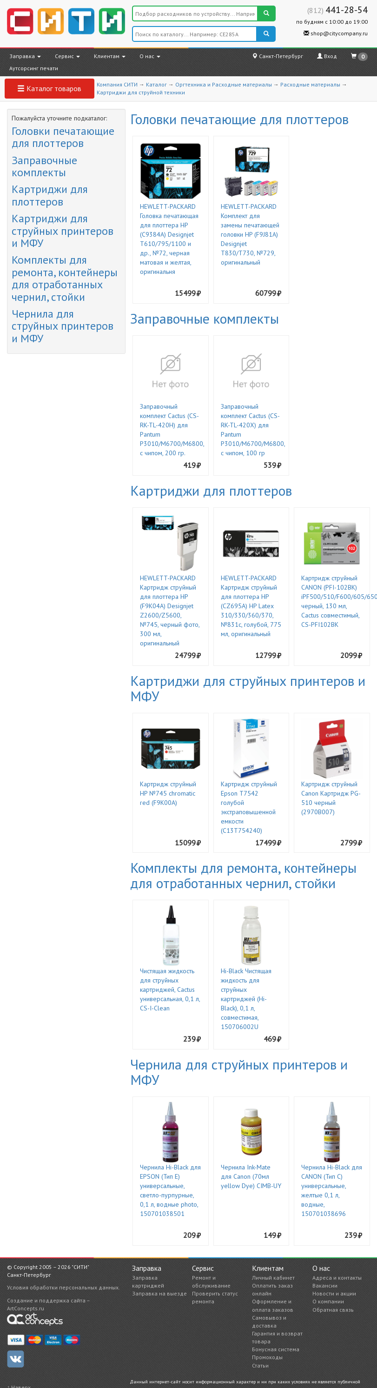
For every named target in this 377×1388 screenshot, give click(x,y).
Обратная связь (333, 1309)
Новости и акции (334, 1293)
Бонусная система (275, 1349)
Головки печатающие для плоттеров (63, 137)
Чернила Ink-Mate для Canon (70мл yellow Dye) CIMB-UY (251, 1176)
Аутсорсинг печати (33, 68)
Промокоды (267, 1357)
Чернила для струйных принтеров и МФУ (62, 325)
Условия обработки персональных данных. (63, 1287)
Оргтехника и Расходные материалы (223, 84)
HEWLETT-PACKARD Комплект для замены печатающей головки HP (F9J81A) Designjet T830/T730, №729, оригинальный (250, 234)
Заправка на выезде (159, 1293)
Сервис (67, 56)
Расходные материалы (310, 84)
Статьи (260, 1365)
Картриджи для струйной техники (141, 92)
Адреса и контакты (337, 1277)
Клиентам (110, 56)
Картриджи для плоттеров (50, 195)
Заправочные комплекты (44, 166)
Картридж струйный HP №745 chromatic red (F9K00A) (168, 793)
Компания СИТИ (117, 84)
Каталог (156, 84)
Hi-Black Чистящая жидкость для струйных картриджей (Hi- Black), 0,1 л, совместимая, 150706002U (246, 999)
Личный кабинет (273, 1277)
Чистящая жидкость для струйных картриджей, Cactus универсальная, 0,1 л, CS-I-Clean (170, 989)
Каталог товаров (49, 88)
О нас (149, 56)
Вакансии (324, 1285)
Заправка (25, 56)
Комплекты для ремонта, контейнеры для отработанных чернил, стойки (65, 278)
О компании (328, 1301)
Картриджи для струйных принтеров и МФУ (62, 230)
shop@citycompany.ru (336, 33)
